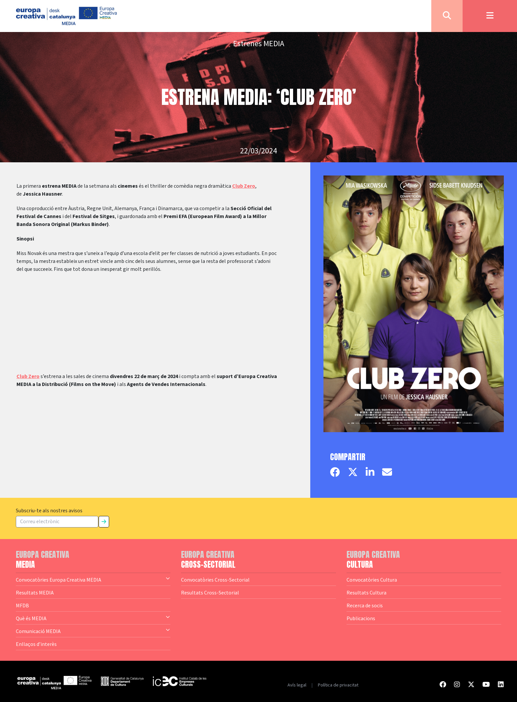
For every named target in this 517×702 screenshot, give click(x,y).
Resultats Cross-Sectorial (210, 592)
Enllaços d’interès (36, 644)
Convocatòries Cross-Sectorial (215, 579)
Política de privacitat (338, 685)
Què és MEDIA (93, 618)
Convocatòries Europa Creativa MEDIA (93, 579)
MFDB (22, 605)
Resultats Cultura (366, 592)
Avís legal (297, 685)
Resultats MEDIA (35, 592)
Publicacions (361, 618)
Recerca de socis (365, 605)
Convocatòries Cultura (372, 579)
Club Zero (243, 186)
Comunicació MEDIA (93, 630)
